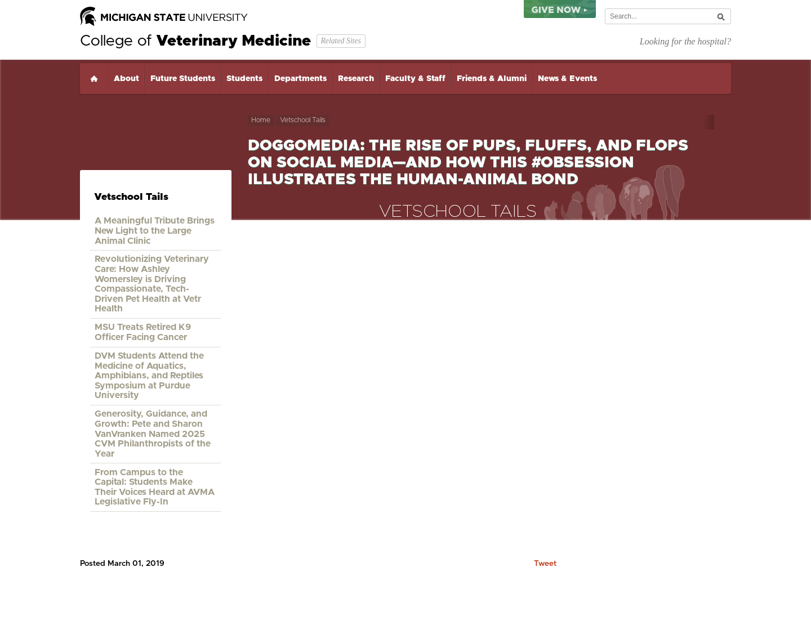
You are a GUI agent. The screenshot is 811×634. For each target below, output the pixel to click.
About (126, 79)
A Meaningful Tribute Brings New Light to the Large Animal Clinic (155, 230)
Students (244, 79)
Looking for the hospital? (685, 41)
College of (195, 41)
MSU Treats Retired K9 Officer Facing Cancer (143, 332)
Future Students (182, 79)
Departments (300, 79)
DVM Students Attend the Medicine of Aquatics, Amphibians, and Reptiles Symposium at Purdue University (149, 375)
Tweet (545, 564)
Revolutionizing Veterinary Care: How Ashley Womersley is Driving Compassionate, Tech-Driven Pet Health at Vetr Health (152, 284)
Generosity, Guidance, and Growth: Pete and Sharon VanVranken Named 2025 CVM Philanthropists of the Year (153, 433)
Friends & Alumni (492, 79)
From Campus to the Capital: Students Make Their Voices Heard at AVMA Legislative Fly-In (155, 487)
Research (356, 79)
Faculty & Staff (415, 79)
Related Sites (340, 41)
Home (94, 78)
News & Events (567, 79)
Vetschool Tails (303, 120)
